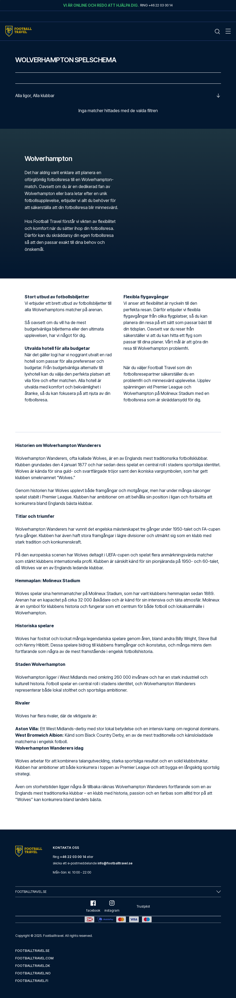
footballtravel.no (33, 973)
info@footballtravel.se (115, 863)
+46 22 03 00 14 (73, 857)
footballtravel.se (32, 951)
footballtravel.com (34, 958)
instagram (111, 906)
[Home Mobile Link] (18, 31)
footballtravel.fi (31, 981)
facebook (93, 906)
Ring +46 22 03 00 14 (156, 5)
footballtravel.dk (32, 966)
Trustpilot (143, 906)
